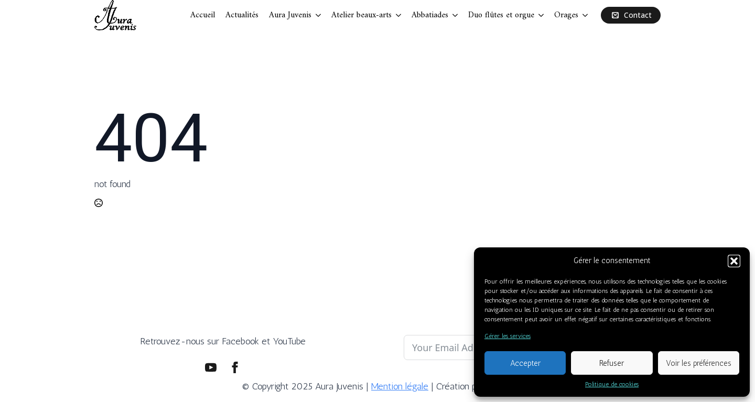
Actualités (241, 15)
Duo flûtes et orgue (501, 15)
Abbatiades (430, 15)
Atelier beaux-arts (361, 15)
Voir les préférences (698, 363)
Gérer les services (507, 336)
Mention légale (399, 386)
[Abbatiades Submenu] (455, 15)
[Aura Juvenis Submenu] (318, 15)
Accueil (202, 15)
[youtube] (211, 367)
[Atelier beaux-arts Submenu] (399, 15)
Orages (566, 15)
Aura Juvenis (290, 15)
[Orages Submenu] (585, 15)
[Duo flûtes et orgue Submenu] (541, 15)
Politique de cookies (612, 384)
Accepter (525, 363)
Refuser (611, 363)
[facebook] (235, 367)
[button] (734, 261)
